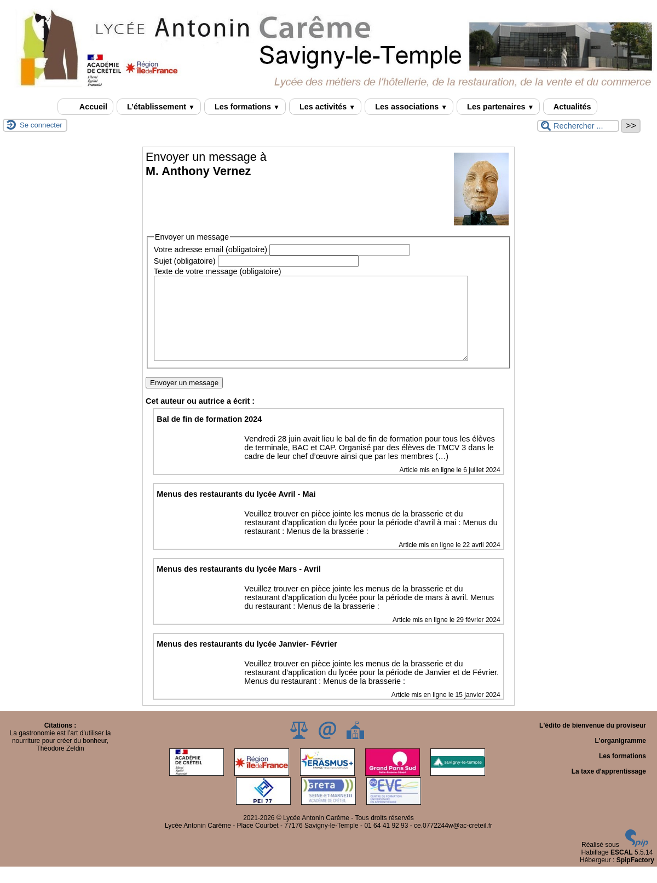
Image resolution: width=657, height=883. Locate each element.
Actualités (570, 106)
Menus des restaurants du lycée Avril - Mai (236, 510)
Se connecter (41, 125)
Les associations (409, 106)
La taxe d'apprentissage (609, 788)
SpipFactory (635, 876)
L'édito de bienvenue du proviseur (592, 742)
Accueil (85, 106)
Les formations (245, 106)
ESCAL (621, 869)
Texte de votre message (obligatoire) (217, 271)
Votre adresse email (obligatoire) (210, 249)
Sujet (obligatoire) (185, 261)
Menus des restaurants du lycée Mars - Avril (239, 585)
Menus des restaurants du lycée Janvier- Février (247, 660)
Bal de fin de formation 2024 (209, 435)
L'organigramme (620, 757)
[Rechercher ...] (578, 126)
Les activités (325, 106)
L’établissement (159, 106)
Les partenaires (498, 106)
